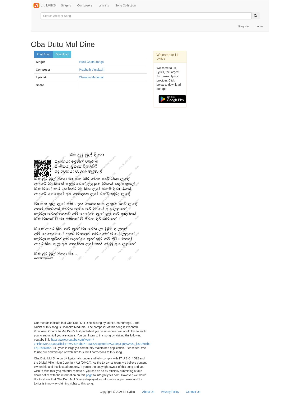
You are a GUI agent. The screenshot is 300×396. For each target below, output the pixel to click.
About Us (148, 391)
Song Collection (125, 5)
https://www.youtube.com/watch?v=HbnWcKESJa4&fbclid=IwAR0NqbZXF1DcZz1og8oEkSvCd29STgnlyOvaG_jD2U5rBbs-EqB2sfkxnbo (92, 344)
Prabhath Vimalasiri (91, 69)
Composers (84, 5)
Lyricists (103, 5)
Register (243, 26)
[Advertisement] (90, 122)
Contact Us (193, 391)
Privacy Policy (170, 391)
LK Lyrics (44, 5)
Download (62, 54)
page (89, 375)
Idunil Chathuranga (91, 62)
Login (259, 26)
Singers (66, 5)
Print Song (43, 54)
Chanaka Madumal (91, 77)
